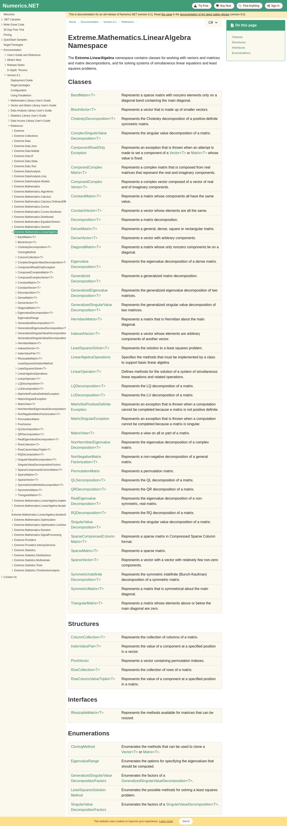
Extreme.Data (11, 141)
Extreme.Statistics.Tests (17, 565)
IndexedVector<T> (17, 348)
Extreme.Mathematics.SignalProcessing (26, 534)
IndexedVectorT (85, 334)
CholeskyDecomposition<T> (23, 247)
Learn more (166, 821)
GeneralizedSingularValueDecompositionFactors (35, 338)
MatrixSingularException (21, 399)
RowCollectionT (85, 670)
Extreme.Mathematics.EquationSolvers (26, 221)
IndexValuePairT (86, 646)
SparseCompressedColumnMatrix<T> (29, 469)
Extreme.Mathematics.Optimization (23, 519)
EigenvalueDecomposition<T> (24, 312)
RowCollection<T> (17, 444)
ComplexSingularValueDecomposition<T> (31, 262)
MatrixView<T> (15, 404)
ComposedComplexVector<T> (24, 277)
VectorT (177, 153)
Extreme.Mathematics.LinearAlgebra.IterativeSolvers (34, 505)
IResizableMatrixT (87, 713)
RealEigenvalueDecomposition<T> (27, 439)
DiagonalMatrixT (86, 247)
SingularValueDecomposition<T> (26, 459)
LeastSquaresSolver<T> (21, 368)
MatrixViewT (82, 433)
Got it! (185, 821)
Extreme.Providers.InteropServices (23, 545)
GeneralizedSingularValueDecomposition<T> (33, 333)
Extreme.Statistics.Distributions (21, 555)
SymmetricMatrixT (87, 589)
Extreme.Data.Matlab (15, 151)
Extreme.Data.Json (14, 146)
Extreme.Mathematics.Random (21, 530)
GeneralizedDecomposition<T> (25, 323)
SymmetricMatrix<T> (19, 490)
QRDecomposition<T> (20, 434)
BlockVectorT (83, 109)
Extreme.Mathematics (16, 186)
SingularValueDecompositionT (192, 804)
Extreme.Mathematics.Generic (21, 226)
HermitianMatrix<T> (18, 343)
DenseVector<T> (17, 302)
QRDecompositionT (88, 489)
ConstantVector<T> (18, 287)
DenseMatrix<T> (16, 297)
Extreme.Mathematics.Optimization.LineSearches (32, 524)
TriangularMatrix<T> (19, 495)
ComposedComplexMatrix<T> (24, 272)
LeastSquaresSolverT (90, 348)
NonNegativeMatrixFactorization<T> (28, 414)
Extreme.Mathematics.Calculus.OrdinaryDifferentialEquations (39, 201)
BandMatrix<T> (16, 237)
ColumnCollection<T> (19, 257)
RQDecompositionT (88, 513)
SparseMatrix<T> (17, 474)
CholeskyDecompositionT (93, 119)
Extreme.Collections (15, 135)
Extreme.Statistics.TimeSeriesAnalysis (25, 570)
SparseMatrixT (84, 551)
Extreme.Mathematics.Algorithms (22, 191)
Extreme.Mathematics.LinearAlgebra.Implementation (34, 500)
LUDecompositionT (88, 395)
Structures (239, 42)
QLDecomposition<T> (20, 429)
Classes (237, 37)
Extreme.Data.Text (14, 166)
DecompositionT (86, 220)
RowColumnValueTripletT (93, 679)
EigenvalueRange (17, 318)
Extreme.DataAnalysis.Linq (19, 176)
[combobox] (213, 22)
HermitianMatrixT (86, 319)
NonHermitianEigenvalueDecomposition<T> (32, 409)
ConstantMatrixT (86, 196)
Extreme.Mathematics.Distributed (22, 216)
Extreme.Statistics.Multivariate (21, 560)
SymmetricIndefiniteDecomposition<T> (29, 484)
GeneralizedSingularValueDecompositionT (157, 781)
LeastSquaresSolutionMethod (24, 363)
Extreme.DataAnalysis (16, 171)
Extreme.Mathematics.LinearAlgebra (24, 232)
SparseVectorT (85, 560)
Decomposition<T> (18, 292)
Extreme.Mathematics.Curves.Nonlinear (26, 211)
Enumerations (241, 53)
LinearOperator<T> (18, 378)
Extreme (8, 130)
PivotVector (13, 424)
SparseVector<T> (17, 479)
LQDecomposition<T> (20, 383)
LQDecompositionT (88, 386)
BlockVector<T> (16, 242)
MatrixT (199, 153)
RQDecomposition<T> (20, 454)
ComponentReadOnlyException (25, 267)
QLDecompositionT (88, 480)
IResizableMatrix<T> (19, 358)
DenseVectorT (84, 238)
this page (166, 14)
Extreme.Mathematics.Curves (20, 206)
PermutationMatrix (17, 419)
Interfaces (238, 47)
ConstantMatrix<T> (18, 282)
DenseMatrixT (84, 229)
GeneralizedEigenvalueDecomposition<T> (32, 328)
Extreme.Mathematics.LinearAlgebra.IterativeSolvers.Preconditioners (41, 514)
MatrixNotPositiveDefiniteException (27, 393)
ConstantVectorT (86, 210)
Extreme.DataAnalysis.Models (21, 181)
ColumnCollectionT (88, 637)
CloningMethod (16, 252)
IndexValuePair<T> (18, 353)
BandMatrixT (83, 95)
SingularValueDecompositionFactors (28, 464)
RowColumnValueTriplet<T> (23, 449)
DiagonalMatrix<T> (18, 308)
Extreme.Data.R (12, 156)
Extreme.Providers (14, 540)
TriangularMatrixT (87, 603)
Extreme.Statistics (13, 550)
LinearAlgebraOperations (21, 373)
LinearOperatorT (86, 371)
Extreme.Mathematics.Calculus (21, 196)
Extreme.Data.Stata (14, 161)
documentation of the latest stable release (204, 14)
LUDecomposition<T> (19, 388)
